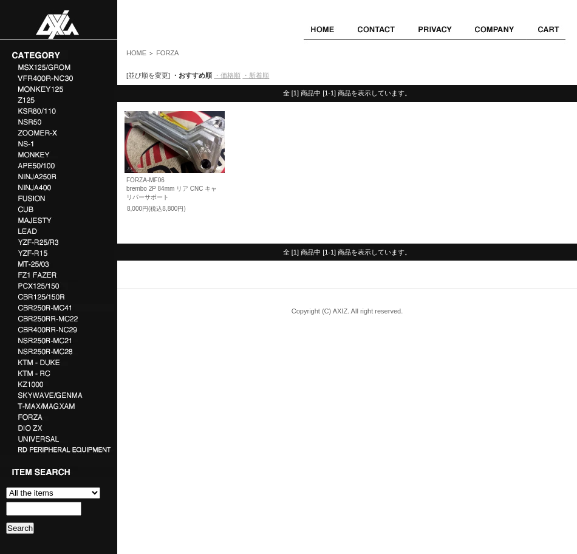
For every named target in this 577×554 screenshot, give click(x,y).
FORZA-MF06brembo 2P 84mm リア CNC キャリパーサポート (171, 188)
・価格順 (227, 75)
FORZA (167, 52)
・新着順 (255, 75)
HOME (136, 52)
